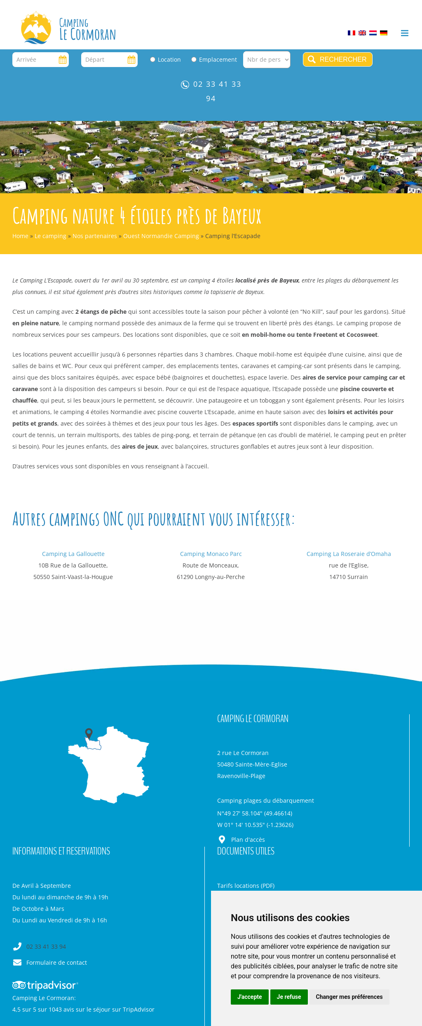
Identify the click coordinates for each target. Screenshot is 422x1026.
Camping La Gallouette (73, 554)
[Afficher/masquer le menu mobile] (405, 33)
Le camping (50, 236)
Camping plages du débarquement (265, 800)
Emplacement (218, 60)
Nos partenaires (95, 236)
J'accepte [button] (249, 997)
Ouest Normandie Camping (161, 236)
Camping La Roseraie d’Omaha (349, 554)
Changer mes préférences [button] (349, 997)
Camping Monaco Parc (211, 554)
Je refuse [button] (289, 997)
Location (169, 60)
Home (20, 236)
